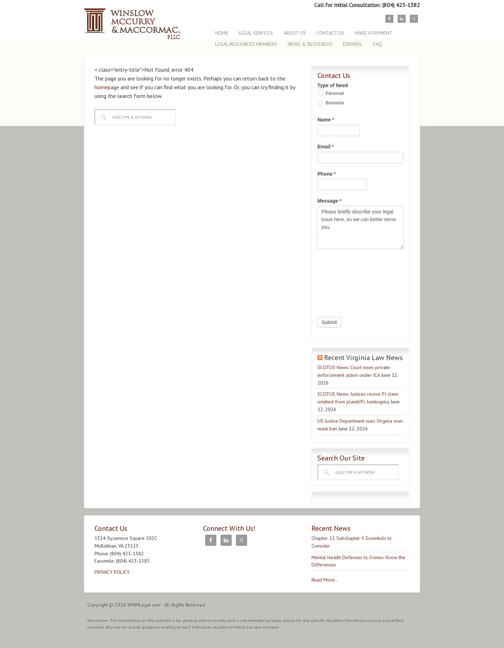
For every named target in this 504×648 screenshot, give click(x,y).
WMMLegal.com (144, 605)
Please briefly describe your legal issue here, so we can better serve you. (360, 227)
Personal (330, 94)
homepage (106, 87)
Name (325, 119)
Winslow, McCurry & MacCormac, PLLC (145, 20)
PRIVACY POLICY (112, 572)
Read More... (325, 580)
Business (330, 103)
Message (329, 201)
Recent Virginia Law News (363, 357)
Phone (326, 174)
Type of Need (332, 85)
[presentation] (346, 281)
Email (325, 146)
